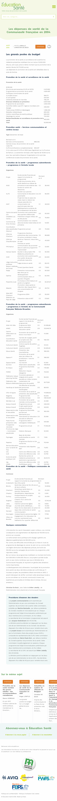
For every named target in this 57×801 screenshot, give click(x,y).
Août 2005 (8, 46)
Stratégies (40, 46)
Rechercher (55, 17)
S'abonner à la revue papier (15, 734)
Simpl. (24, 796)
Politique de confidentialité (9, 793)
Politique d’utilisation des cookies (29, 793)
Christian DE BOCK (21, 47)
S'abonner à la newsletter (42, 734)
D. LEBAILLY (21, 45)
